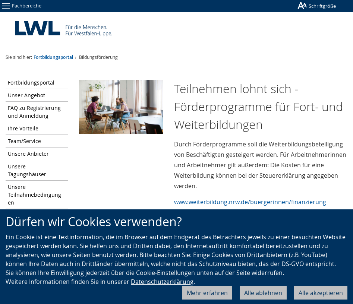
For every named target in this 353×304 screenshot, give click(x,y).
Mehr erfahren (207, 293)
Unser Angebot (26, 95)
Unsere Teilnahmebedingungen (34, 194)
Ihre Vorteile (23, 128)
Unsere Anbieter (28, 153)
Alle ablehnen (263, 293)
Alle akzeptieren (321, 293)
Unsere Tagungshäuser (27, 170)
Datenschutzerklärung (162, 282)
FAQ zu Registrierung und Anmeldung (34, 111)
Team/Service (24, 141)
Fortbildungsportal (53, 57)
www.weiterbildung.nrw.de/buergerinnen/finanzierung (250, 202)
